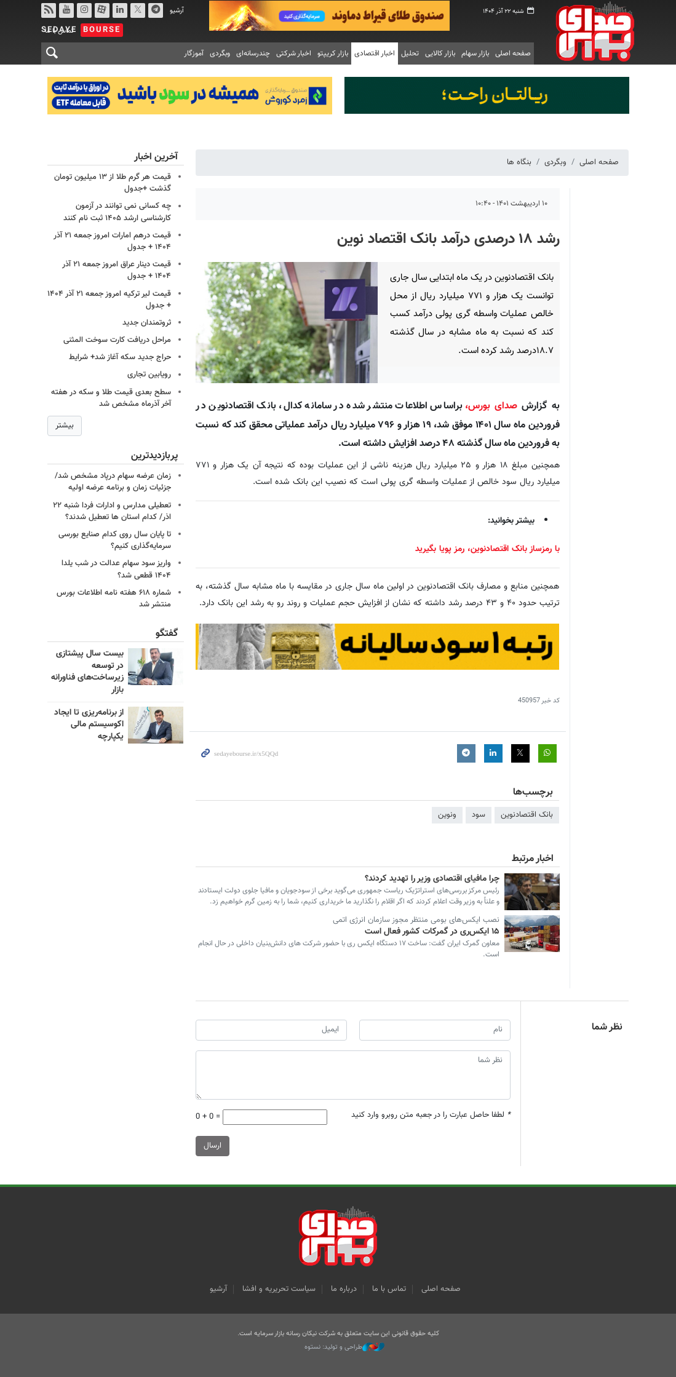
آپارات (101, 10)
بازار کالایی (440, 53)
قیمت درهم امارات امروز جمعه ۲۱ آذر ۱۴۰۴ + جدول (112, 241)
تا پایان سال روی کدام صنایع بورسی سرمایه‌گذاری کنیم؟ (114, 540)
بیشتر (64, 425)
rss (48, 10)
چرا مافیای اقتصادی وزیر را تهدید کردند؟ (432, 879)
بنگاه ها (519, 162)
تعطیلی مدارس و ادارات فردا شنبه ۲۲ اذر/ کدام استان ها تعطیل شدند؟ (112, 511)
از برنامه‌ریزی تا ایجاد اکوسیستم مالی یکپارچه (88, 724)
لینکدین (119, 10)
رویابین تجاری (149, 374)
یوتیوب (66, 10)
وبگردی (220, 53)
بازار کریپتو (332, 53)
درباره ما (344, 1289)
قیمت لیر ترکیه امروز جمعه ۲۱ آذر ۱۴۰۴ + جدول (109, 299)
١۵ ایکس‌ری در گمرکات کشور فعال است (432, 931)
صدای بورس (590, 31)
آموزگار (194, 53)
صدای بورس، (491, 406)
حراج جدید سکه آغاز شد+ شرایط (120, 357)
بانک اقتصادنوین (527, 815)
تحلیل (410, 53)
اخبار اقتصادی (374, 53)
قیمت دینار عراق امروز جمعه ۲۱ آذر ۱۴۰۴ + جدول (116, 270)
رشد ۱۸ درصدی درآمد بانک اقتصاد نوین (448, 239)
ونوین (448, 815)
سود (479, 815)
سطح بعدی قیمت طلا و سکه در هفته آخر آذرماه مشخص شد (111, 398)
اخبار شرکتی (293, 53)
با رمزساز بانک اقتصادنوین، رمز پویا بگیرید (487, 549)
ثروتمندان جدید (146, 323)
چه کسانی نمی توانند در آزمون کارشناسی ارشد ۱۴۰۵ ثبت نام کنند (117, 212)
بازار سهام (475, 53)
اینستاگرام (84, 10)
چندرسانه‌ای (253, 53)
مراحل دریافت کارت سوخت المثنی (117, 340)
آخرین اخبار (155, 157)
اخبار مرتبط (533, 859)
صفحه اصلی (513, 53)
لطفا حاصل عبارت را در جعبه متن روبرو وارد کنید (431, 1115)
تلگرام (155, 10)
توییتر (137, 10)
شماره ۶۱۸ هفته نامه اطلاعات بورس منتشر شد (114, 598)
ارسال (212, 1145)
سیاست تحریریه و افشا (279, 1289)
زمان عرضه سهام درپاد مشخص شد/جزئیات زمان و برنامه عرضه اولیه (113, 482)
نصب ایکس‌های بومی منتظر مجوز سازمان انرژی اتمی (416, 920)
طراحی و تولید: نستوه (344, 1347)
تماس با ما (389, 1289)
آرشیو (177, 11)
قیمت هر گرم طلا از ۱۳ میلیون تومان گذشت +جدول (112, 183)
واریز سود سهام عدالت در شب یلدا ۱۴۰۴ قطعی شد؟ (116, 569)
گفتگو (166, 633)
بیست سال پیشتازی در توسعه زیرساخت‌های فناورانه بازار (86, 672)
